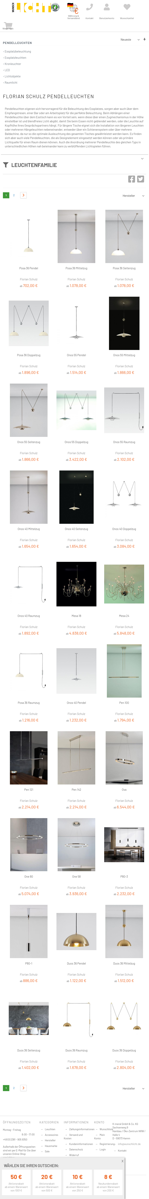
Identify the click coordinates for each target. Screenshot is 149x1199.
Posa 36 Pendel (28, 268)
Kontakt (122, 1150)
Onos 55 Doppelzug (76, 442)
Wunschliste (106, 1129)
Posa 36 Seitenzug (124, 268)
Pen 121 (28, 789)
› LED (6, 70)
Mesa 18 (76, 615)
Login (103, 1149)
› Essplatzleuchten (14, 57)
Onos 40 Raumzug (29, 615)
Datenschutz (76, 1149)
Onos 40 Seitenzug (76, 529)
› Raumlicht (10, 82)
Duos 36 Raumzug (76, 1050)
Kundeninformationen (81, 1144)
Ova (124, 789)
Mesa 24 (124, 615)
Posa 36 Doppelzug (28, 355)
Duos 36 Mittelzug (124, 963)
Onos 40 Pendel (76, 702)
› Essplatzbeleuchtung (17, 51)
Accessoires (51, 1134)
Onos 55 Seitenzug (28, 442)
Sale (47, 1151)
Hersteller (50, 1140)
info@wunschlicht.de (129, 1144)
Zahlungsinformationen (81, 1129)
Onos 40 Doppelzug (124, 529)
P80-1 (28, 963)
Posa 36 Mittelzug (76, 268)
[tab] (74, 163)
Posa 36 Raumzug (29, 702)
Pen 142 (76, 789)
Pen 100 (124, 702)
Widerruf (74, 1155)
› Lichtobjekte (12, 76)
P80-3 (124, 876)
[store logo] (31, 10)
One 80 (28, 876)
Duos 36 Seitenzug (28, 1050)
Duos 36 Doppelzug (124, 1050)
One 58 (76, 876)
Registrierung (107, 1144)
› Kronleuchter (12, 64)
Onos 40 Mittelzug (29, 529)
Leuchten (50, 1129)
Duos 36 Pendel (76, 963)
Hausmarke (51, 1145)
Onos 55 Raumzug (124, 442)
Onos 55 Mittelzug (124, 355)
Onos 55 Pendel (76, 355)
